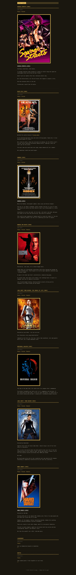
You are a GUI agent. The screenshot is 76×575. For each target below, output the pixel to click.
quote (19, 543)
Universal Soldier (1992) (24, 346)
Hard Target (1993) (22, 466)
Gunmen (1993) (21, 157)
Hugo (36, 570)
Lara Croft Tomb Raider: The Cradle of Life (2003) (32, 290)
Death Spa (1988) (22, 91)
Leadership (20, 538)
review (23, 11)
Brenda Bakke (36, 135)
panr (48, 570)
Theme (40, 570)
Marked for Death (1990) (24, 224)
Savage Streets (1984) (23, 6)
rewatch (28, 229)
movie (19, 11)
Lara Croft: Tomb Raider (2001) (26, 401)
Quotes (19, 553)
